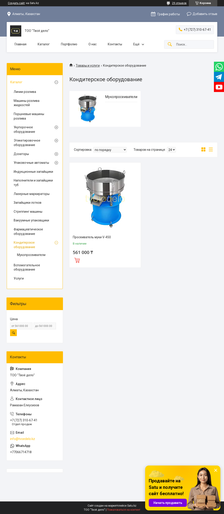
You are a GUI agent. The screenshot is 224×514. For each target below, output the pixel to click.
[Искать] (170, 44)
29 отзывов (179, 3)
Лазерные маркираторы (32, 194)
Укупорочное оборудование (24, 129)
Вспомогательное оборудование (27, 267)
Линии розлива (25, 92)
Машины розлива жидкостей (26, 103)
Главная (20, 44)
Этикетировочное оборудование (27, 143)
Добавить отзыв (205, 14)
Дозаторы (21, 154)
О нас (92, 44)
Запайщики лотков (27, 202)
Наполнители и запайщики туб (33, 183)
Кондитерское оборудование (24, 245)
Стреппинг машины (28, 211)
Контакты (115, 44)
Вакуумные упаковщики (31, 220)
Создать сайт (16, 3)
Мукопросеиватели (121, 97)
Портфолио (69, 44)
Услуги (19, 278)
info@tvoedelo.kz (22, 439)
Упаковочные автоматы (31, 162)
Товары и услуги (88, 65)
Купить (77, 260)
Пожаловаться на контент (123, 509)
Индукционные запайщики (33, 171)
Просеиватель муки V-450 (92, 237)
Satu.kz (131, 505)
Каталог (44, 44)
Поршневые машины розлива (29, 116)
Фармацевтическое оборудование (28, 231)
